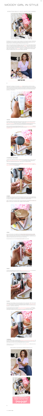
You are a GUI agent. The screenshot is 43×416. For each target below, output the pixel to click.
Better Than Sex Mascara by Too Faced (26, 270)
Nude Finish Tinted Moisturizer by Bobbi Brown (26, 164)
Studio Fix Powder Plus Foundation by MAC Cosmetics (14, 160)
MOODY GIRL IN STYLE (21, 5)
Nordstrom (25, 45)
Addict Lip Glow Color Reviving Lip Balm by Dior (25, 307)
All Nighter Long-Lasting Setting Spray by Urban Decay (27, 340)
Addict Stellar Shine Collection (22, 308)
